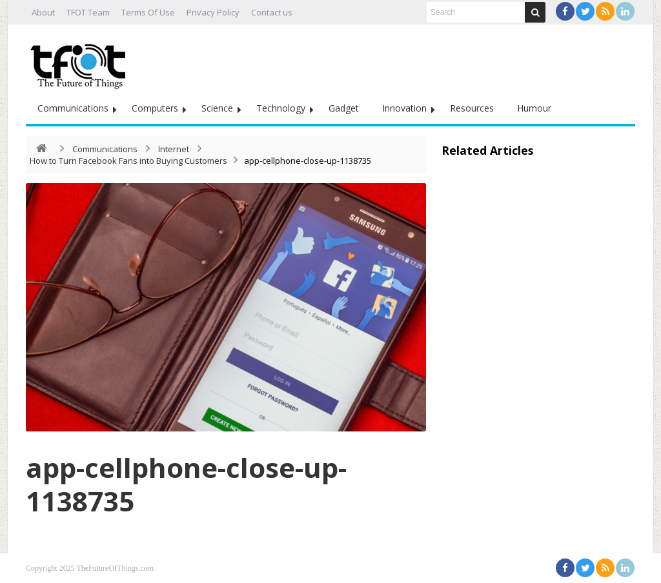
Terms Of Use (148, 12)
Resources (472, 108)
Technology (280, 108)
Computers (155, 108)
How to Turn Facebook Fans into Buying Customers (128, 160)
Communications (72, 108)
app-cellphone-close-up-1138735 (186, 484)
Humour (534, 108)
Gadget (344, 108)
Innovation (404, 108)
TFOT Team (88, 12)
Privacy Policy (213, 12)
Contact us (271, 12)
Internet (173, 149)
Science (217, 108)
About (43, 12)
